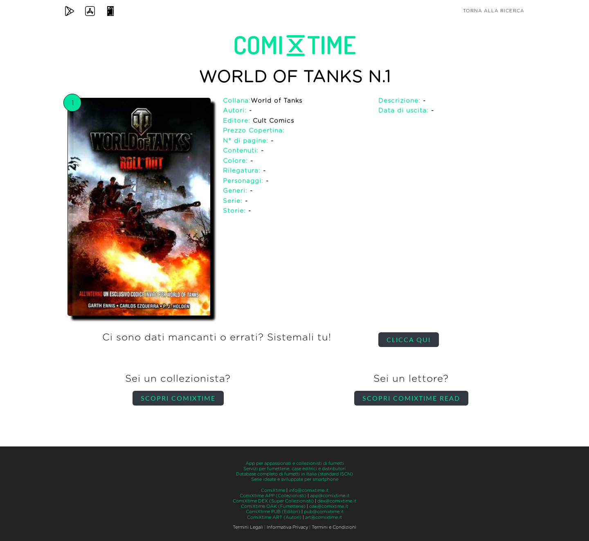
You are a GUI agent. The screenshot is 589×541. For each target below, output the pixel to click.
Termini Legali (248, 527)
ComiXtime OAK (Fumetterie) (273, 506)
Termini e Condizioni (334, 527)
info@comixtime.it (308, 490)
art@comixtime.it (323, 517)
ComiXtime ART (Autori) (274, 517)
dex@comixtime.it (336, 501)
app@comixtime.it (329, 496)
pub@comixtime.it (324, 511)
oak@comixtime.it (328, 506)
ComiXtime (273, 490)
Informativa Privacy (287, 527)
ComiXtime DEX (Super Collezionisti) (273, 501)
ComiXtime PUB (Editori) (273, 511)
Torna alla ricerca (493, 11)
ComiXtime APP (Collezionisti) (273, 496)
